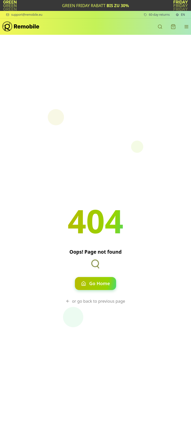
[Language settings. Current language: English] (180, 14)
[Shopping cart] (173, 26)
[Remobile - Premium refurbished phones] (21, 26)
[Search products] (160, 26)
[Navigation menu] (186, 26)
